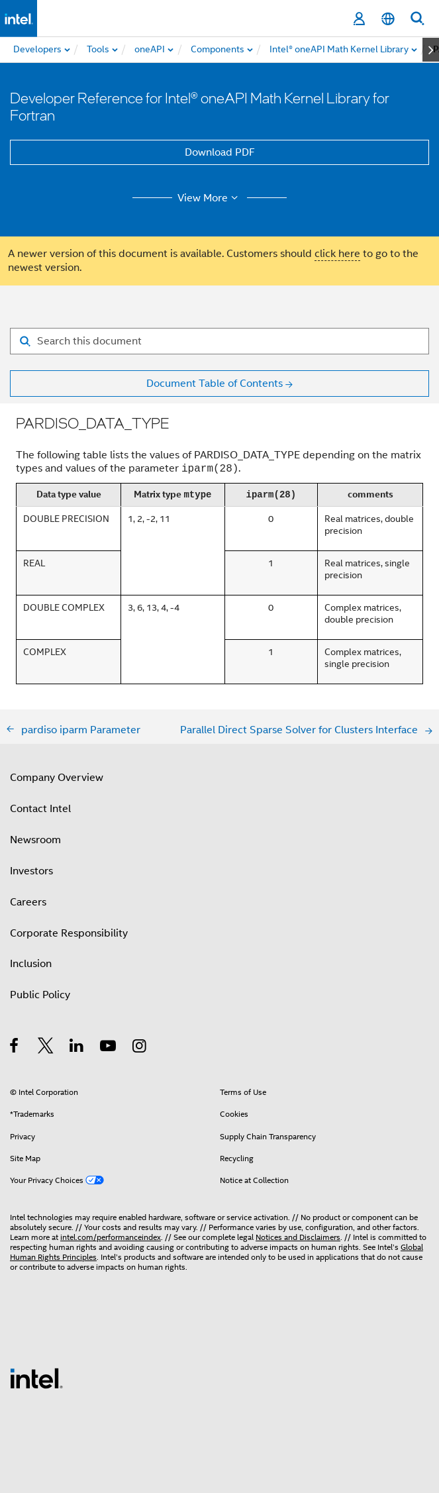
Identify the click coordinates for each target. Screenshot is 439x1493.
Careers (28, 902)
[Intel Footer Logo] (36, 1377)
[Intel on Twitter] (46, 1048)
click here (337, 253)
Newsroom (35, 840)
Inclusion (31, 963)
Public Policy (40, 995)
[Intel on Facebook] (15, 1048)
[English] (388, 19)
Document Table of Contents (214, 383)
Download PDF (220, 152)
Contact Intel (40, 808)
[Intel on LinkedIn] (77, 1048)
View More (209, 198)
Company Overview (56, 777)
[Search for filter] (219, 341)
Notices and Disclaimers (298, 1237)
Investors (31, 871)
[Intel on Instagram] (140, 1048)
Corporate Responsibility (69, 933)
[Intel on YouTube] (109, 1048)
